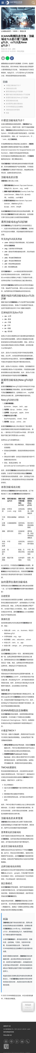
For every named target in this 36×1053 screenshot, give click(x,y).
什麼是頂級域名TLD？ (13, 85)
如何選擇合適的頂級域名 (14, 104)
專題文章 (23, 31)
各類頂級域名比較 (12, 101)
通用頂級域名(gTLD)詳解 (14, 91)
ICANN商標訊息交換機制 (14, 107)
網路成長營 (7, 31)
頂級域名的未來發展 (13, 110)
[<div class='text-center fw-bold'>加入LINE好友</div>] (11, 1050)
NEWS (15, 31)
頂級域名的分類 (11, 88)
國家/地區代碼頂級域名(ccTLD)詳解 (18, 94)
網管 (13, 49)
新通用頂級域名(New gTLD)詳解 (17, 97)
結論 (7, 113)
